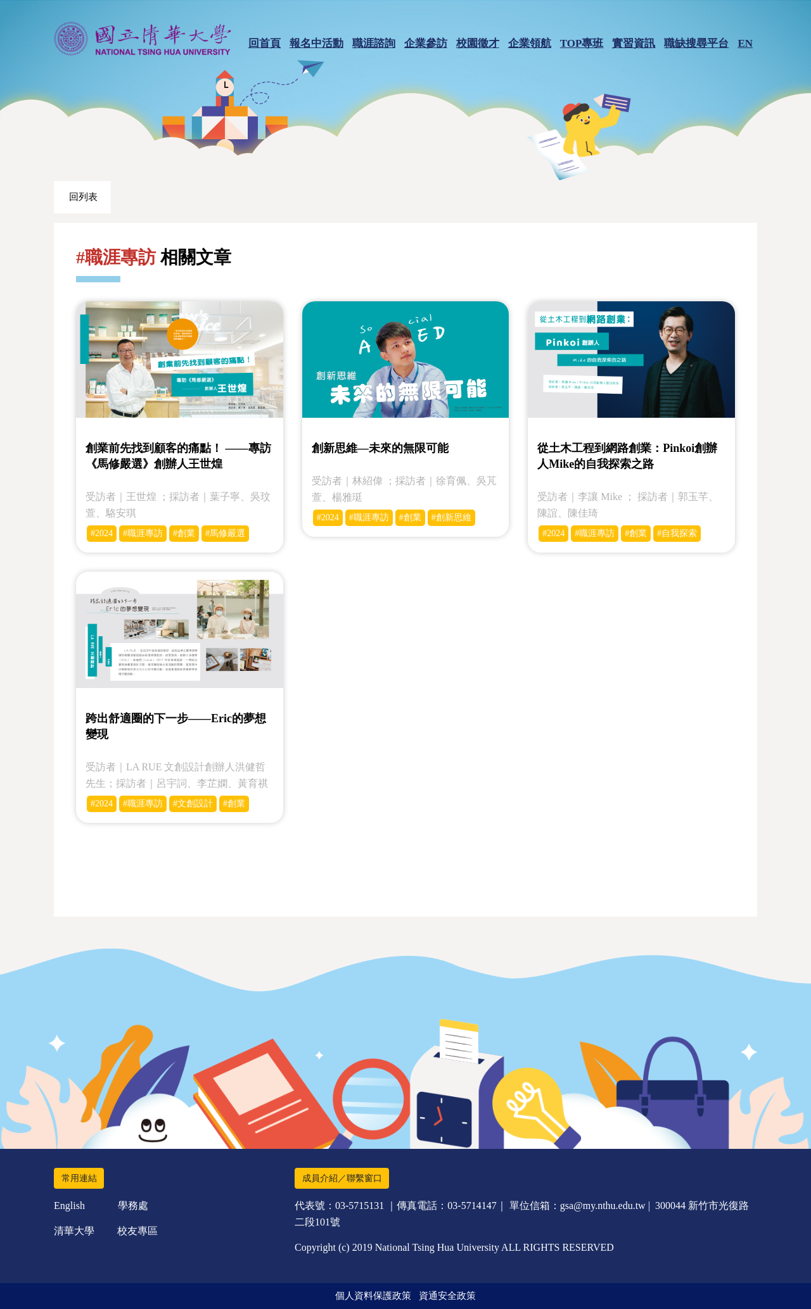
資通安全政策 (447, 1296)
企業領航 (529, 43)
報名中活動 (316, 43)
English (69, 1205)
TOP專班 (582, 43)
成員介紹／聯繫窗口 (342, 1178)
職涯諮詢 (373, 43)
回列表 (82, 197)
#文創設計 (193, 803)
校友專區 (137, 1230)
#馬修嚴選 (225, 533)
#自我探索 (677, 533)
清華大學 (74, 1230)
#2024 (102, 533)
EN (745, 43)
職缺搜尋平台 (696, 43)
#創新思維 (451, 517)
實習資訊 (633, 43)
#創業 (184, 533)
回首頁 (264, 43)
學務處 (133, 1205)
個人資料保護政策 (373, 1296)
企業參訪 (425, 43)
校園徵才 (477, 43)
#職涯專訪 (143, 533)
